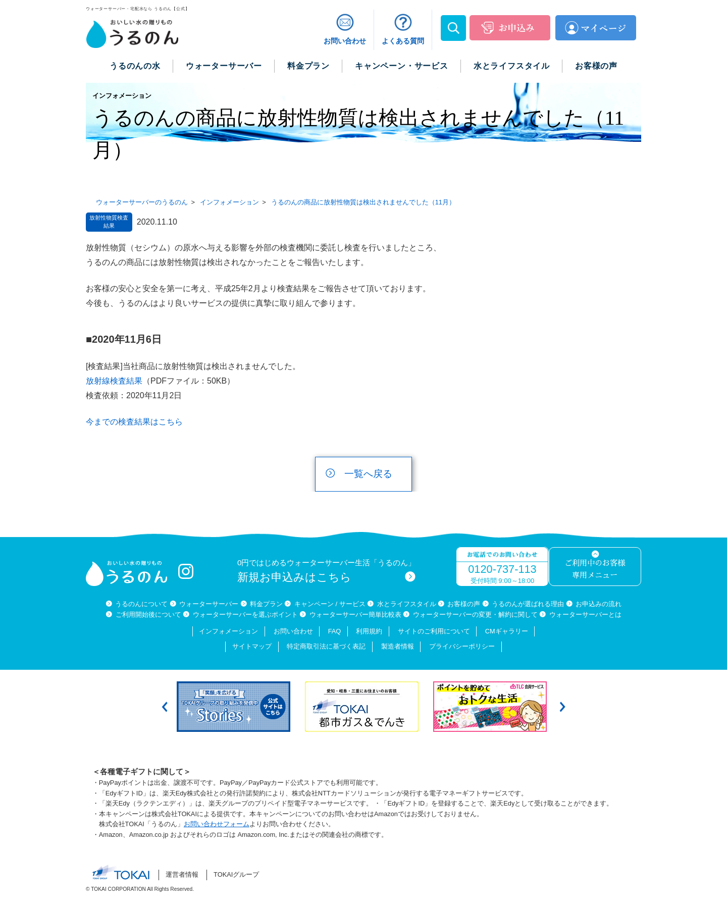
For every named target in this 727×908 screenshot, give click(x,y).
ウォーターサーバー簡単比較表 (355, 614)
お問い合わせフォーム (216, 824)
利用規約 (369, 631)
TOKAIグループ (236, 874)
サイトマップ (252, 646)
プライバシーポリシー (462, 646)
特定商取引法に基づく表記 (326, 646)
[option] (236, 706)
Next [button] (562, 707)
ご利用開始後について (148, 614)
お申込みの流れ (598, 604)
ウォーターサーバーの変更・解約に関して (475, 614)
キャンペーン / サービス (330, 604)
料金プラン (266, 604)
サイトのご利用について (434, 631)
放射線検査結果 (114, 381)
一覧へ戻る (368, 473)
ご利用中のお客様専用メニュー (594, 569)
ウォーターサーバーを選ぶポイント (245, 614)
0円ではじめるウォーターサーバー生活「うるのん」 (326, 571)
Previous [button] (165, 707)
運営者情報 (182, 874)
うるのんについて (141, 604)
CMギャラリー (506, 631)
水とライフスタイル (406, 604)
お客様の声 (463, 604)
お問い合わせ (293, 631)
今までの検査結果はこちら (134, 421)
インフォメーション (228, 631)
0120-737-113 (502, 569)
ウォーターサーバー (208, 604)
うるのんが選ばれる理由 (528, 604)
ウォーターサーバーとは (585, 614)
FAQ (334, 631)
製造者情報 (397, 646)
